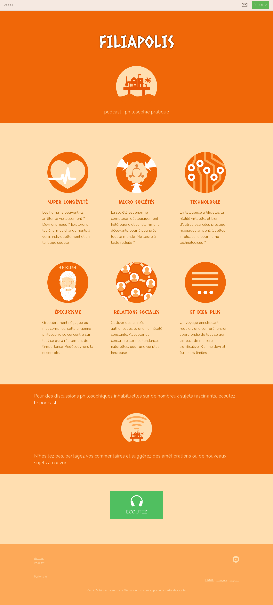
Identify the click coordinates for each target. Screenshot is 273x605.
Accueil (39, 558)
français (222, 580)
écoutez (260, 5)
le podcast (45, 402)
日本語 (209, 580)
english (234, 580)
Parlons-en (41, 577)
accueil (10, 5)
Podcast (39, 563)
